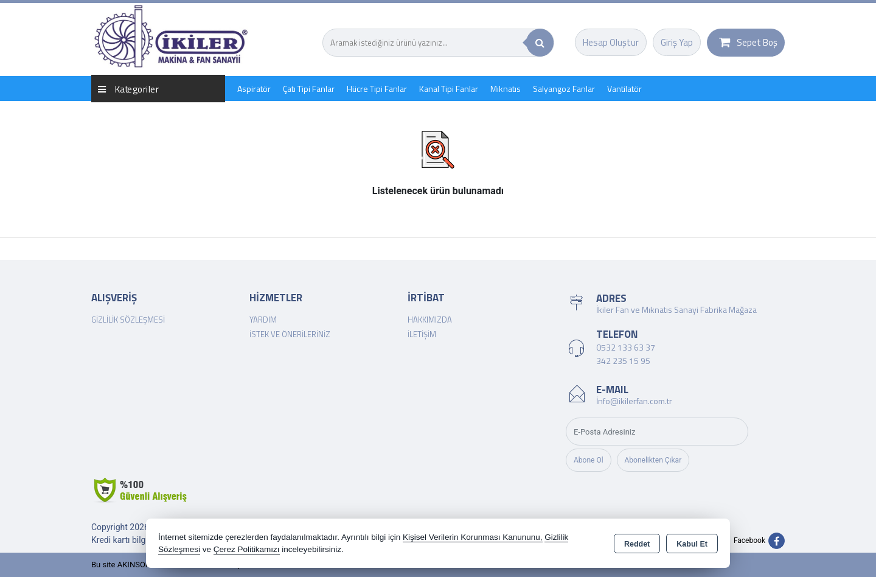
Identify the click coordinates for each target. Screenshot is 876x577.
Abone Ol (588, 460)
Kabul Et (691, 544)
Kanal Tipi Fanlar (448, 88)
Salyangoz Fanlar (564, 88)
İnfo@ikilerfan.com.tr (634, 400)
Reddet (637, 544)
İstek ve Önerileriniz (289, 334)
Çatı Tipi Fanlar (309, 88)
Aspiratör (254, 88)
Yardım (263, 319)
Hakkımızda (430, 319)
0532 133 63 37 (625, 347)
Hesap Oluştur (611, 42)
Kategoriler (128, 89)
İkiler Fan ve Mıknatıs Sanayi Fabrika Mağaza (676, 309)
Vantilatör (624, 88)
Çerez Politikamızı (247, 549)
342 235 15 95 (623, 360)
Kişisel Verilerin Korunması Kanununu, (473, 537)
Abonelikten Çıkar (653, 460)
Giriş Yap (677, 42)
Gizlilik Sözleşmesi (128, 319)
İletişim (422, 334)
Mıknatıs (505, 88)
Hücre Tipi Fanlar (377, 88)
